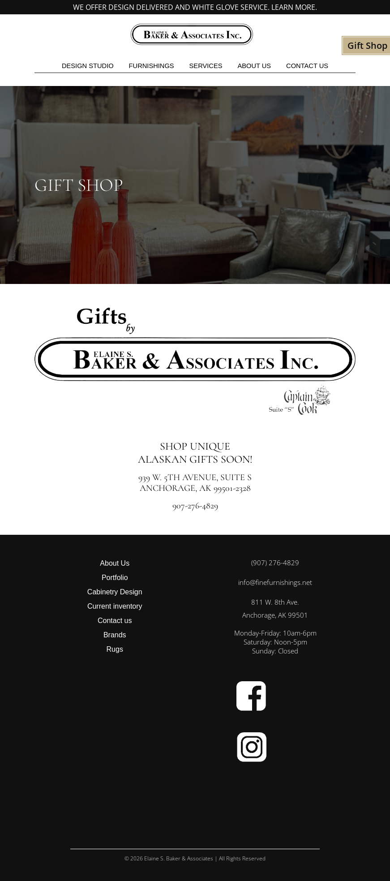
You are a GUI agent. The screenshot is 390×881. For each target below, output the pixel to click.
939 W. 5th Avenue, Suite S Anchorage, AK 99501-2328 (195, 483)
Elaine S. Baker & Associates (178, 858)
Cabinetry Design (114, 592)
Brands (114, 635)
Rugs (115, 649)
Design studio (88, 65)
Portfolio (115, 577)
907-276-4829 (195, 505)
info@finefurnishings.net (275, 582)
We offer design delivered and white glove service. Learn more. (195, 7)
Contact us (307, 65)
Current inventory (114, 606)
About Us (254, 65)
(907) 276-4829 (275, 562)
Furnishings (151, 65)
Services (206, 65)
